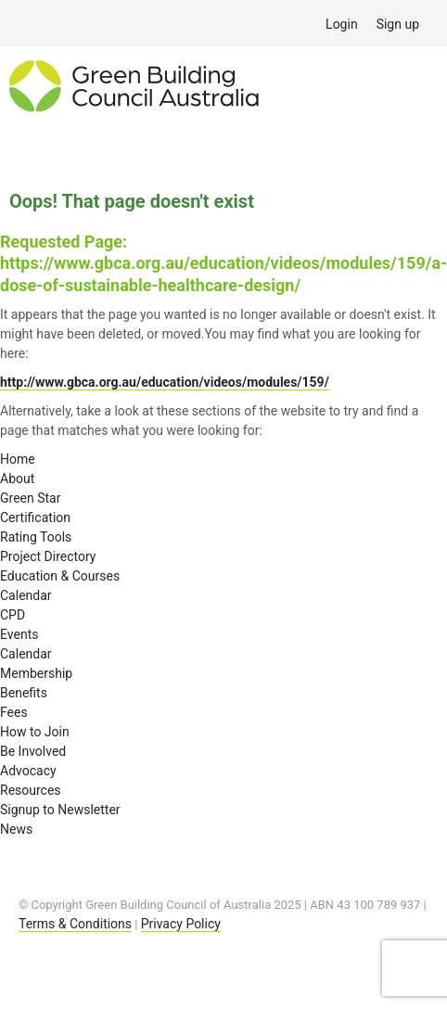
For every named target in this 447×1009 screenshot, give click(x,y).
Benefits (23, 692)
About (17, 478)
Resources (30, 790)
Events (19, 634)
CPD (12, 614)
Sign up (398, 24)
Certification (35, 517)
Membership (36, 673)
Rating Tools (35, 537)
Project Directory (48, 556)
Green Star (30, 498)
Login (342, 24)
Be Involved (33, 751)
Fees (14, 712)
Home (17, 459)
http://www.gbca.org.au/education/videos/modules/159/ (164, 382)
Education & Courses (60, 575)
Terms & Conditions (75, 923)
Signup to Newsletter (60, 809)
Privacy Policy (181, 923)
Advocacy (28, 770)
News (16, 829)
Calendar (26, 595)
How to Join (35, 731)
